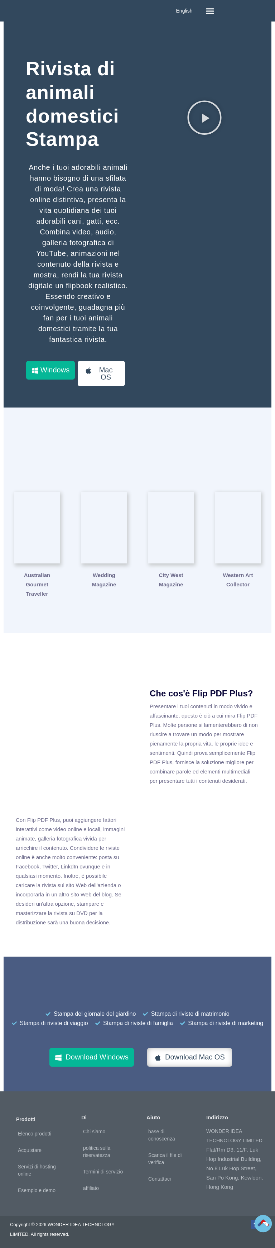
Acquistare (30, 1150)
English (184, 11)
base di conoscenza (161, 1135)
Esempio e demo (37, 1190)
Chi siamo (94, 1131)
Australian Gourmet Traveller (37, 584)
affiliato (91, 1188)
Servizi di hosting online (37, 1170)
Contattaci (159, 1179)
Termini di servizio (103, 1172)
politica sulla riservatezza (96, 1151)
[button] (210, 11)
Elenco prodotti (34, 1134)
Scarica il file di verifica (165, 1158)
